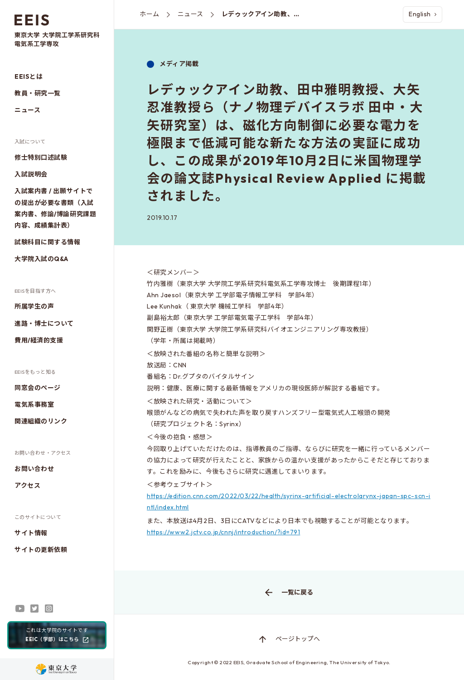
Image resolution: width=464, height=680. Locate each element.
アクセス (27, 485)
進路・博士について (44, 323)
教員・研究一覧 (37, 93)
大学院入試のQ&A (41, 259)
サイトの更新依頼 (40, 550)
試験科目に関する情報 (47, 242)
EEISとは (28, 76)
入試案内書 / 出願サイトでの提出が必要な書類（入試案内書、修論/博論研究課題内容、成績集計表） (55, 208)
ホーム (150, 14)
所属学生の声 (34, 306)
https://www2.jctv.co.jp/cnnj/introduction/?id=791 (223, 532)
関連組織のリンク (40, 421)
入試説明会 (31, 174)
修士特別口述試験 (40, 157)
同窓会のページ (37, 388)
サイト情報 (31, 533)
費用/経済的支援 (38, 340)
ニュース (27, 110)
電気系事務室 (34, 404)
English (422, 14)
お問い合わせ (34, 469)
